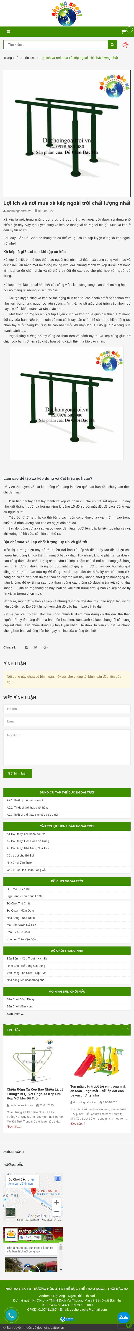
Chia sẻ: (9, 647)
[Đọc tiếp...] (14, 1126)
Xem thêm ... (15, 1013)
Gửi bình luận (17, 773)
